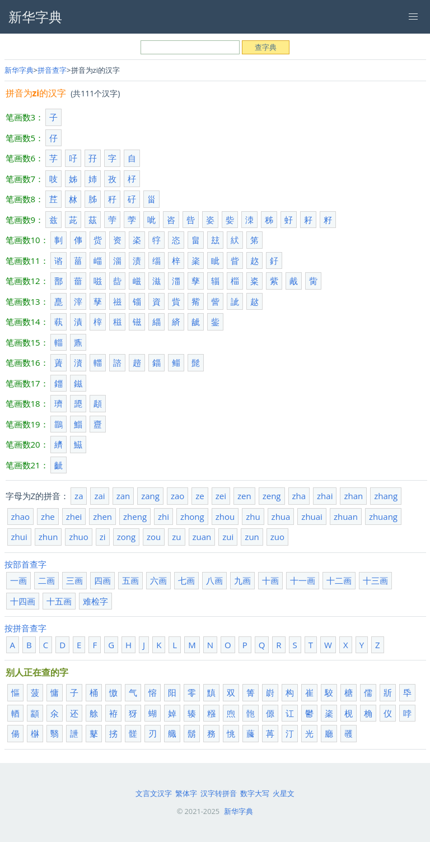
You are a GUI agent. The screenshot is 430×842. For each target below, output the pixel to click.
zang (150, 495)
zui (227, 536)
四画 (102, 580)
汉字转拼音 (218, 793)
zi (103, 536)
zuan (202, 536)
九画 (242, 580)
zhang (386, 495)
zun (252, 536)
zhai (325, 495)
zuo (277, 536)
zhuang (383, 516)
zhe (48, 516)
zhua (281, 516)
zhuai (311, 516)
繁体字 (186, 793)
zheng (135, 516)
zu (176, 536)
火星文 (284, 793)
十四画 (22, 601)
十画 (270, 580)
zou (154, 536)
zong (126, 536)
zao (177, 495)
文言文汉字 (153, 793)
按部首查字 (25, 564)
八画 (214, 580)
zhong (192, 516)
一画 (18, 580)
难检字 (95, 601)
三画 (74, 580)
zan (123, 495)
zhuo (78, 536)
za (78, 495)
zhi (163, 516)
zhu (253, 516)
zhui (19, 536)
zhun (48, 536)
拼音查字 (52, 70)
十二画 (339, 580)
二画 (46, 580)
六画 (158, 580)
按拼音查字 (25, 628)
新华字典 (19, 70)
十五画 (59, 601)
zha (299, 495)
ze (199, 495)
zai (99, 495)
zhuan (346, 516)
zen (244, 495)
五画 (130, 580)
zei (221, 495)
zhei (74, 516)
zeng (272, 495)
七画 (186, 580)
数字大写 (254, 793)
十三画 (375, 580)
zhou (225, 516)
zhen (102, 516)
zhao (20, 516)
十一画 (302, 580)
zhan (353, 495)
